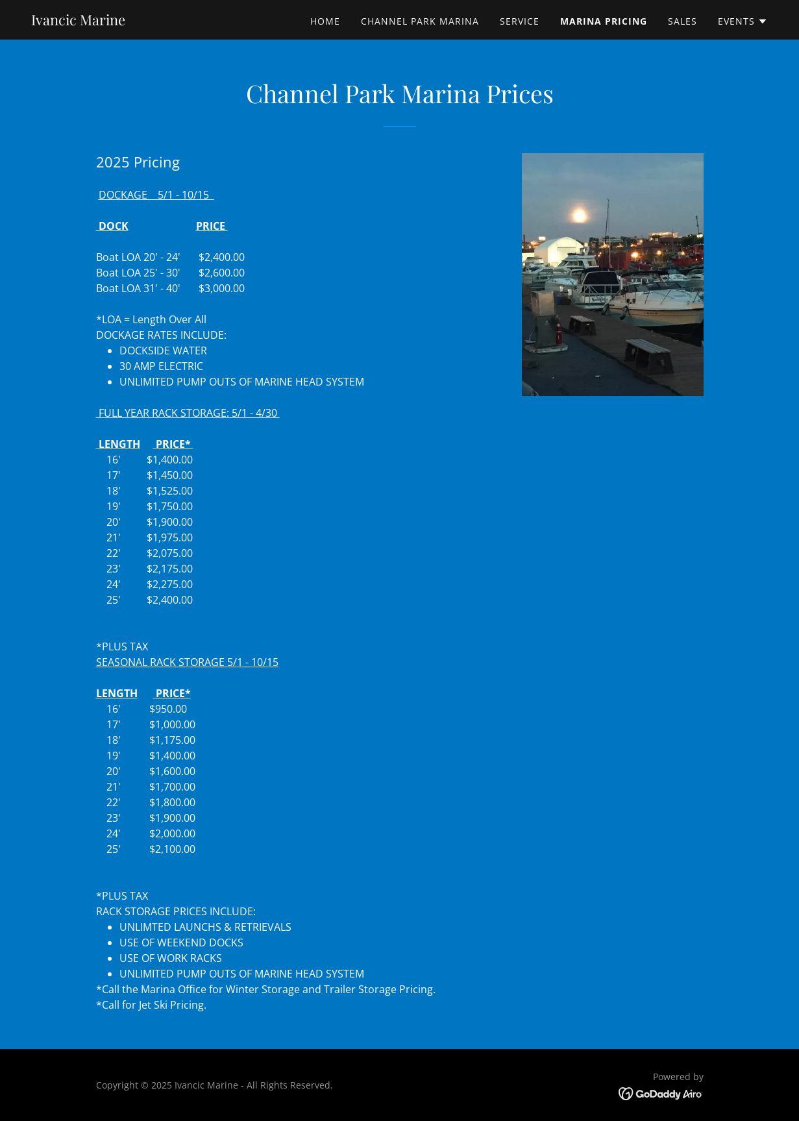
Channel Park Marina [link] (420, 21)
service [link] (519, 21)
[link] (78, 21)
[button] (743, 21)
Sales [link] (682, 21)
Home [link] (325, 21)
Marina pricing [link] (603, 21)
